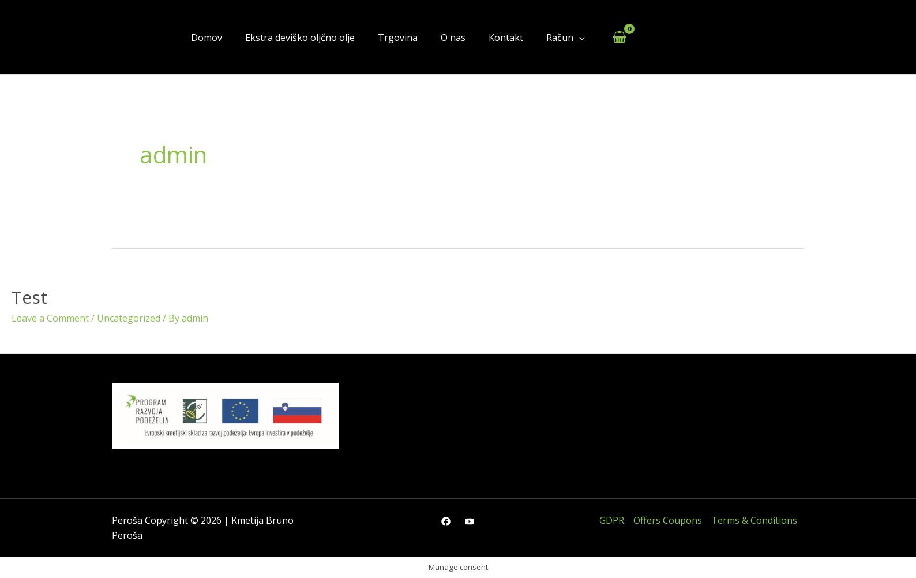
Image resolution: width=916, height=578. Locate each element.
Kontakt (506, 37)
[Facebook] (446, 521)
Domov (206, 37)
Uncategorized (128, 318)
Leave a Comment (50, 318)
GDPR (611, 520)
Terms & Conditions (754, 520)
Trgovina (398, 37)
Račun (559, 37)
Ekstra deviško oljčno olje (300, 37)
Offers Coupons (667, 520)
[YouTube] (469, 521)
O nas (453, 37)
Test (29, 297)
